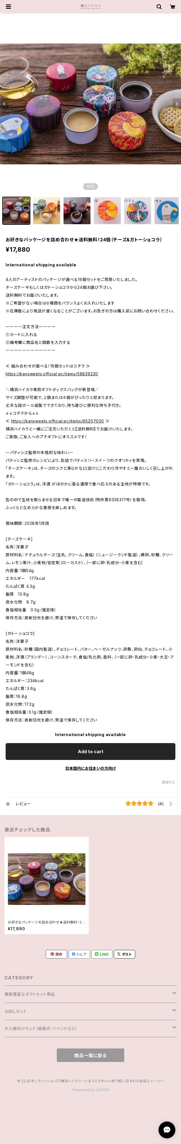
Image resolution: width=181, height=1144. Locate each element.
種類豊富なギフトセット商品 (29, 994)
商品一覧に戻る (90, 1055)
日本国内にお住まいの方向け (90, 768)
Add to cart (90, 751)
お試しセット (15, 1011)
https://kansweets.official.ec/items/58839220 (52, 373)
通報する (168, 782)
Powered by (90, 1090)
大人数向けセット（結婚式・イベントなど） (41, 1028)
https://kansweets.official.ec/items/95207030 (57, 421)
